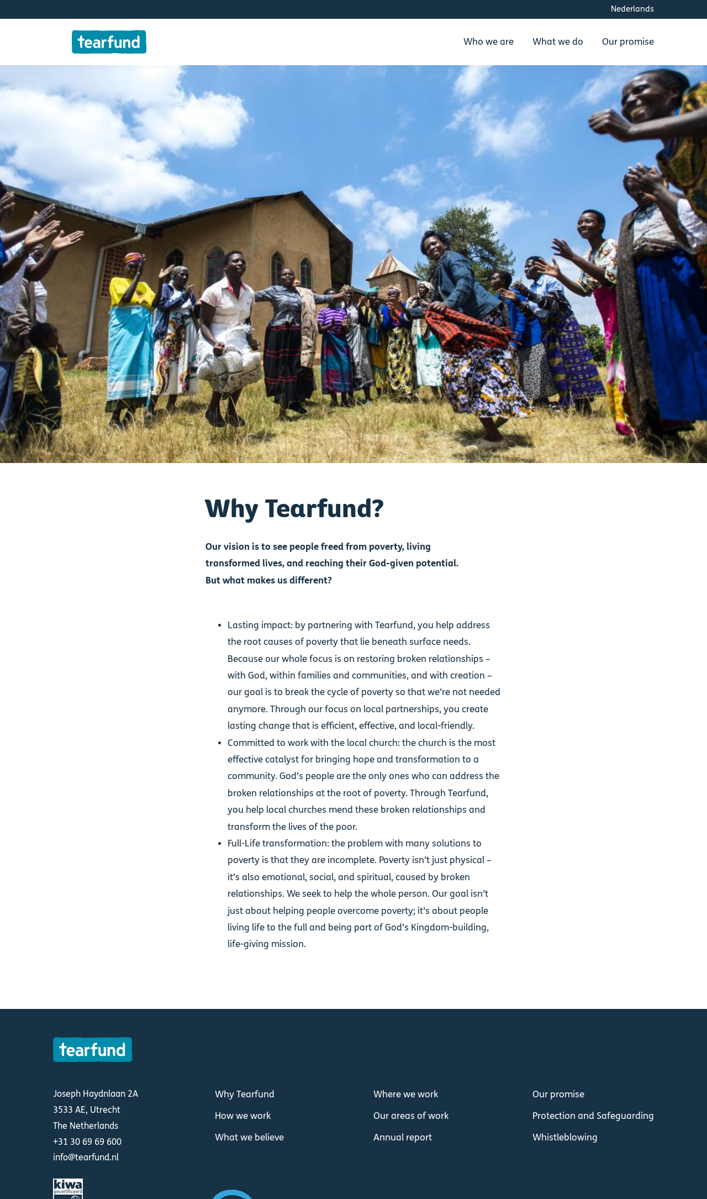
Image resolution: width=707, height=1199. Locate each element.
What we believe (249, 1137)
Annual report (402, 1137)
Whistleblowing (565, 1137)
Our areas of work (411, 1116)
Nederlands (632, 9)
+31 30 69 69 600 (87, 1142)
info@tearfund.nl (86, 1157)
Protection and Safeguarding (593, 1116)
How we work (243, 1116)
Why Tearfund (245, 1094)
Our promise (558, 1094)
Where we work (405, 1094)
